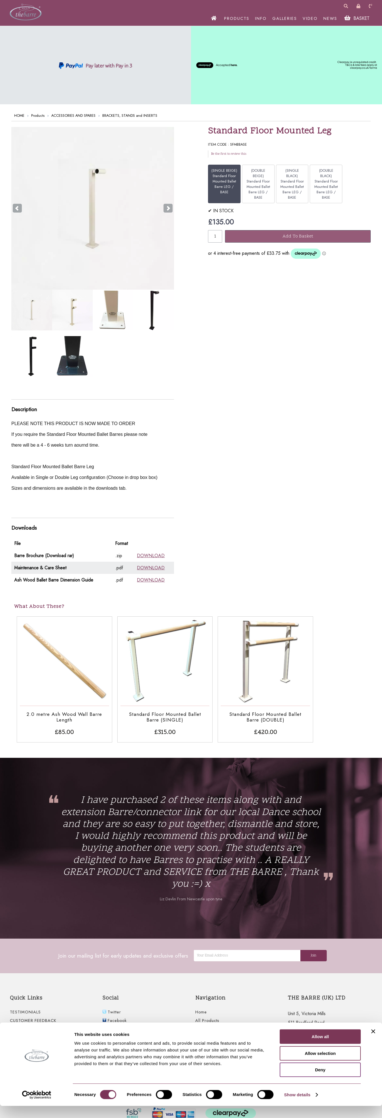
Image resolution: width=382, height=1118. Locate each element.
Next (168, 208)
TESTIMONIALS (25, 1000)
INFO (262, 18)
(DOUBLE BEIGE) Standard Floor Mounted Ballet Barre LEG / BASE (258, 184)
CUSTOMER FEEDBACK (33, 1008)
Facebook (115, 1008)
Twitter (112, 1000)
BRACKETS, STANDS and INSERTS (129, 115)
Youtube (113, 1017)
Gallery (202, 1025)
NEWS (331, 18)
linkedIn (113, 1034)
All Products (207, 1008)
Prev (17, 208)
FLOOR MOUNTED (28, 1034)
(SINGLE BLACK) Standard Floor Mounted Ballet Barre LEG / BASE (292, 184)
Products (37, 115)
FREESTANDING (26, 1017)
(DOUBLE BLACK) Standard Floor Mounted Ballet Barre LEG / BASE (326, 184)
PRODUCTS (238, 18)
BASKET (358, 18)
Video (201, 1034)
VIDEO (311, 18)
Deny (320, 1081)
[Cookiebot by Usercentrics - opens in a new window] (36, 1107)
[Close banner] (373, 1043)
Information (206, 1017)
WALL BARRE (23, 1025)
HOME (19, 115)
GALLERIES (285, 18)
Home (201, 1000)
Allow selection (320, 1065)
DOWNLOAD (151, 555)
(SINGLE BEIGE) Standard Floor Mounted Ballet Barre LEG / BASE (224, 181)
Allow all (320, 1048)
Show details (297, 1106)
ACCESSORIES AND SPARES (73, 115)
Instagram (114, 1025)
